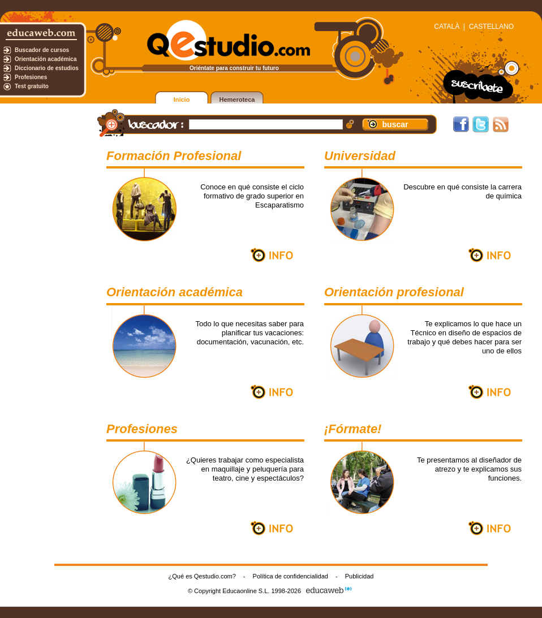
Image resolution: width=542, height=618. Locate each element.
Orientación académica (46, 59)
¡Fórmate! (352, 429)
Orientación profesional (394, 292)
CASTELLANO (491, 27)
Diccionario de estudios (47, 68)
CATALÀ (446, 27)
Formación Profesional (173, 156)
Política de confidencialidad (290, 576)
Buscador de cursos (42, 50)
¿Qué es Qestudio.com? (202, 576)
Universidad (359, 156)
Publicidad (359, 576)
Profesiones (31, 77)
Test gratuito (32, 86)
